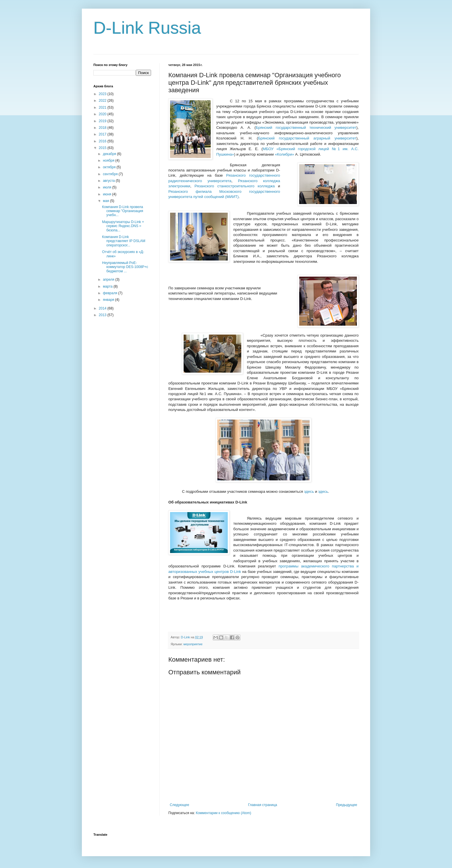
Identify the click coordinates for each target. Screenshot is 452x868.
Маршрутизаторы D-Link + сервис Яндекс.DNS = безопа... (123, 226)
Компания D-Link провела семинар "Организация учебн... (122, 211)
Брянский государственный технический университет (306, 127)
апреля (109, 280)
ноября (109, 160)
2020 (103, 114)
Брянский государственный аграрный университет (307, 138)
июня (107, 194)
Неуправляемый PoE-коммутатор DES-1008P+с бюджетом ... (125, 267)
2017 (103, 134)
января (109, 300)
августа (109, 181)
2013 (103, 315)
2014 (103, 308)
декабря (110, 154)
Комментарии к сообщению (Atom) (223, 813)
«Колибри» (284, 154)
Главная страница (262, 805)
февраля (110, 293)
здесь (309, 491)
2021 (103, 107)
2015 (103, 148)
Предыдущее (346, 805)
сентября (111, 174)
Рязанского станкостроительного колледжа (235, 186)
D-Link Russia (147, 27)
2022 (103, 101)
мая (106, 201)
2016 (103, 141)
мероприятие (192, 644)
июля (107, 187)
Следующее (179, 805)
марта (108, 286)
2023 (103, 94)
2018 (103, 128)
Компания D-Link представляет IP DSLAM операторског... (123, 241)
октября (109, 167)
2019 (103, 121)
